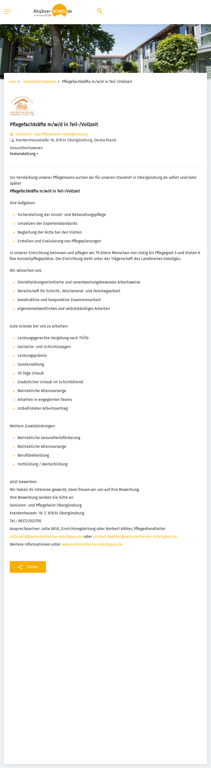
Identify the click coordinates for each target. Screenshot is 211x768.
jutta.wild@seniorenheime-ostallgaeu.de (46, 536)
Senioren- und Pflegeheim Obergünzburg (51, 134)
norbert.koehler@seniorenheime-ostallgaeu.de (135, 536)
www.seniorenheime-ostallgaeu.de (92, 544)
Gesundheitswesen (39, 81)
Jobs (12, 81)
